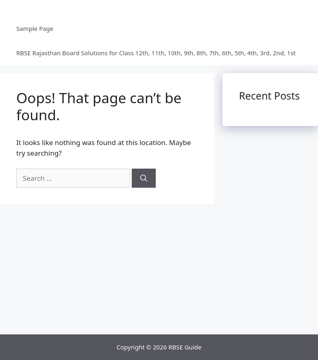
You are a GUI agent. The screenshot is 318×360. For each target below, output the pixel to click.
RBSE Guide (184, 347)
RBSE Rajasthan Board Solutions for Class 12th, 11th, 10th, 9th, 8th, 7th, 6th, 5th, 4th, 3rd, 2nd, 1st (156, 53)
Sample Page (34, 28)
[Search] (144, 178)
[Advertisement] (159, 273)
